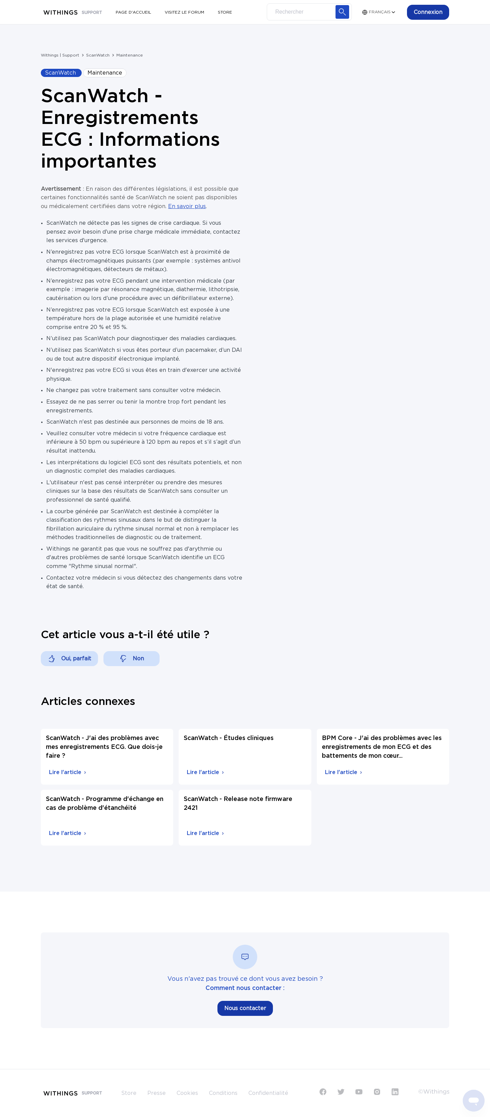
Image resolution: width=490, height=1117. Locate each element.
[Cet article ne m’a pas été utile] (131, 658)
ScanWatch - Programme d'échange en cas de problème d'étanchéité (104, 803)
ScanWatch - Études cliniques (229, 738)
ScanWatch (98, 55)
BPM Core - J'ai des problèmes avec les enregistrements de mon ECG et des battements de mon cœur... (382, 747)
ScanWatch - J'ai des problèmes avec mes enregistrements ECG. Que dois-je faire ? (104, 747)
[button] (428, 12)
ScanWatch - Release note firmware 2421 (238, 803)
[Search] (309, 11)
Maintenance (129, 55)
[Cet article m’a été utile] (69, 658)
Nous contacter (245, 1008)
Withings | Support (60, 55)
